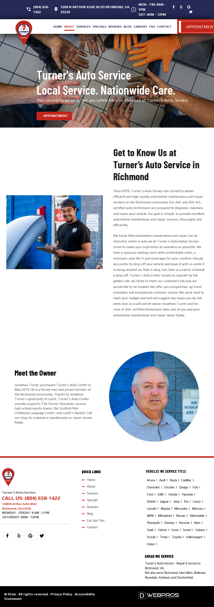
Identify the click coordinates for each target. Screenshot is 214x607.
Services (92, 493)
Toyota (177, 537)
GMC (161, 494)
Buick (173, 480)
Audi (162, 480)
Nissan (180, 515)
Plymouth (153, 523)
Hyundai (187, 494)
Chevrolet (153, 487)
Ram (197, 523)
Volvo (150, 544)
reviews (115, 26)
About (91, 486)
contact (164, 26)
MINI (150, 515)
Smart (187, 530)
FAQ (152, 26)
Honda (172, 494)
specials (99, 26)
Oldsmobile (197, 515)
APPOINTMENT (55, 116)
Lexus (197, 501)
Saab (150, 530)
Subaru (200, 530)
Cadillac (186, 480)
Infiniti (151, 501)
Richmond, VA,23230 (16, 508)
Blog (90, 513)
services (83, 26)
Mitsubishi (165, 515)
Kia (186, 501)
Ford (150, 494)
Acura (151, 480)
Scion (174, 530)
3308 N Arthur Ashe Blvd (19, 504)
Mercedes (181, 508)
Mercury (197, 508)
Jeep (176, 501)
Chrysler (169, 487)
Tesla (163, 537)
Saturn (162, 530)
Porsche (184, 523)
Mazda (165, 508)
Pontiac (169, 523)
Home (91, 479)
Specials (92, 500)
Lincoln (151, 508)
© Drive (10, 594)
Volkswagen (194, 537)
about (69, 26)
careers (140, 26)
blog (128, 26)
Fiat (195, 487)
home (57, 26)
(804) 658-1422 (42, 498)
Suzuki (151, 537)
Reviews (92, 506)
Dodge (183, 487)
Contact (92, 527)
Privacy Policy (61, 594)
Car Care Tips (95, 520)
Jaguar (164, 501)
